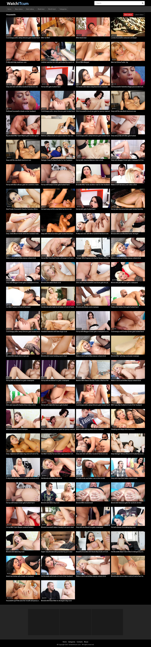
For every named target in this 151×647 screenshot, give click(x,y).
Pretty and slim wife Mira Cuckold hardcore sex (92, 233)
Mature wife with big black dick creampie (90, 429)
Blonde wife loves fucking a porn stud (54, 356)
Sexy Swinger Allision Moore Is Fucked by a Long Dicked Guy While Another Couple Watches (128, 454)
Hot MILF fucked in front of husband (18, 307)
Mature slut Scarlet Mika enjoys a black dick (21, 258)
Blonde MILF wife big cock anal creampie (125, 356)
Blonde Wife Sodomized (84, 503)
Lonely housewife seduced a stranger (124, 38)
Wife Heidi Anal (81, 38)
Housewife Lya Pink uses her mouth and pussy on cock (23, 600)
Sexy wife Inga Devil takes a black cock (124, 478)
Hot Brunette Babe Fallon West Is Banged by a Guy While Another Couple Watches (128, 552)
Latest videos (139, 14)
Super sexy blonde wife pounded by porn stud (56, 552)
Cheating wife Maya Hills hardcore (123, 429)
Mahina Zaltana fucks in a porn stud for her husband (58, 136)
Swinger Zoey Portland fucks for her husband (56, 160)
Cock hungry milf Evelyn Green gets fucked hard (127, 331)
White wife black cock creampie (17, 429)
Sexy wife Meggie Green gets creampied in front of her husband (128, 160)
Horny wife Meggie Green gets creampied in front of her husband (93, 331)
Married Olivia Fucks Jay (119, 62)
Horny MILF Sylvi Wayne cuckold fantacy (19, 527)
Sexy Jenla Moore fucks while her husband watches (23, 233)
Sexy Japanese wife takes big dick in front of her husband (23, 454)
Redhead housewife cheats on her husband (21, 111)
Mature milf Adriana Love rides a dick (124, 184)
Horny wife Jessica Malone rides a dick (89, 160)
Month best (52, 9)
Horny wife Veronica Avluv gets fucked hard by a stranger (128, 209)
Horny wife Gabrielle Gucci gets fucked (54, 405)
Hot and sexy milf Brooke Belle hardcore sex (56, 209)
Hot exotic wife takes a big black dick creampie (92, 87)
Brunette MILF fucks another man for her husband (93, 184)
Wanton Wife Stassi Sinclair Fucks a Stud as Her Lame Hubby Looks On (93, 380)
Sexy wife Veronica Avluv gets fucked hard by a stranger (58, 233)
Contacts (80, 642)
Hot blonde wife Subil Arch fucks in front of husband (58, 307)
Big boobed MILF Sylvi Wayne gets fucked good (22, 136)
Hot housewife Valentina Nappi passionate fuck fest (128, 87)
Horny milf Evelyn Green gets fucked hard (55, 184)
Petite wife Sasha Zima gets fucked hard (125, 307)
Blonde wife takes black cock (51, 282)
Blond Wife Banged (82, 62)
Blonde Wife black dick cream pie (17, 356)
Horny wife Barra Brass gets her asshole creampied (23, 184)
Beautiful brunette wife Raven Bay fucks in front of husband (93, 552)
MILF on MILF (45, 38)
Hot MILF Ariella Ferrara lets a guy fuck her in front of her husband (58, 454)
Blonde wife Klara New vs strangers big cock (56, 600)
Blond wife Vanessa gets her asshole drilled (126, 503)
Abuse (86, 642)
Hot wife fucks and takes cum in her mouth (90, 478)
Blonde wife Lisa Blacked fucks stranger (125, 233)
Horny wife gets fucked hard (50, 87)
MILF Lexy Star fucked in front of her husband (126, 405)
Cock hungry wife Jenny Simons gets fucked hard (23, 38)
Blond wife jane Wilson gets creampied (124, 282)
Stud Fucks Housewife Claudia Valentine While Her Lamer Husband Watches (23, 209)
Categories (63, 9)
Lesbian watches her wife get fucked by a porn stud (58, 62)
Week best (41, 9)
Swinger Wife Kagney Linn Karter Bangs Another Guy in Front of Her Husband (93, 258)
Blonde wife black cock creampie (87, 307)
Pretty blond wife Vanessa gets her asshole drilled (23, 478)
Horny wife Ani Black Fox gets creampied (20, 380)
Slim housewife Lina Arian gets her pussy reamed (93, 111)
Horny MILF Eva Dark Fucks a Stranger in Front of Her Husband (58, 258)
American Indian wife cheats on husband (20, 576)
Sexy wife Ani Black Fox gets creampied (89, 527)
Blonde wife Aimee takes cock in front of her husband (128, 576)
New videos (19, 9)
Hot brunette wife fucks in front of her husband (57, 576)
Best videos (30, 9)
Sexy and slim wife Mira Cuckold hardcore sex (22, 87)
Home (9, 9)
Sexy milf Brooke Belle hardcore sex (123, 111)
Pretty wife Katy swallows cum (16, 62)
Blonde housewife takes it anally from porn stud (57, 527)
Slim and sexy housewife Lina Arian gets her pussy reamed (93, 282)
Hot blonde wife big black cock (51, 478)
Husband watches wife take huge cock (54, 331)
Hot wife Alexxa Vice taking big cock (123, 527)
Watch (12, 3)
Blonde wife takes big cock (50, 503)
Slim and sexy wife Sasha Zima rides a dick (21, 405)
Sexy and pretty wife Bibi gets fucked (123, 136)
